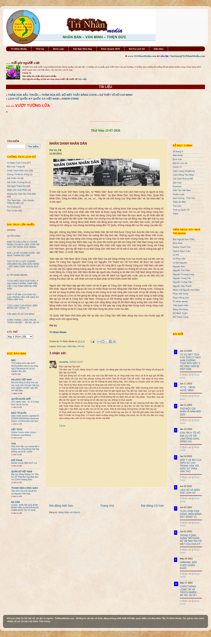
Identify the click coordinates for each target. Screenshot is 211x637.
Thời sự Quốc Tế (181, 210)
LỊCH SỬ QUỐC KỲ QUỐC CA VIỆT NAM (33, 98)
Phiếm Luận (178, 194)
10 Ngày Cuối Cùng (16, 163)
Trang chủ (107, 505)
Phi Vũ (53, 150)
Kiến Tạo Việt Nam (182, 190)
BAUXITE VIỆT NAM (21, 379)
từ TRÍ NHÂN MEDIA (17, 275)
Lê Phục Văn (179, 258)
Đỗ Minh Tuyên (180, 313)
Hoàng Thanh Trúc (182, 247)
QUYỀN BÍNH (13, 236)
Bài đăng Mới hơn (61, 505)
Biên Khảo (178, 155)
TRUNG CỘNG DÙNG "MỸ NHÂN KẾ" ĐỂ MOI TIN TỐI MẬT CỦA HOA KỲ (191, 539)
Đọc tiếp (82, 79)
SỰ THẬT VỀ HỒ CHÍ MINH (115, 94)
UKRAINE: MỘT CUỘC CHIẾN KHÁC (188, 565)
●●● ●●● (10, 106)
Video (175, 213)
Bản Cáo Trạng (14, 166)
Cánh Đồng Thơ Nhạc (183, 175)
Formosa (177, 186)
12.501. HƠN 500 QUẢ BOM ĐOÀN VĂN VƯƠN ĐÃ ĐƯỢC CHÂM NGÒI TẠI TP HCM (25, 507)
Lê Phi (176, 255)
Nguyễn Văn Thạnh (182, 286)
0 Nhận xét (186, 374)
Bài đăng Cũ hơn (152, 505)
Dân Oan (177, 182)
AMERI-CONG (70, 98)
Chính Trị (177, 167)
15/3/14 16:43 (76, 362)
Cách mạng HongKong (184, 171)
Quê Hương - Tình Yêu (184, 198)
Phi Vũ (81, 346)
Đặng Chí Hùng (180, 309)
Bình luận (61, 346)
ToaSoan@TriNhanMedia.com (187, 56)
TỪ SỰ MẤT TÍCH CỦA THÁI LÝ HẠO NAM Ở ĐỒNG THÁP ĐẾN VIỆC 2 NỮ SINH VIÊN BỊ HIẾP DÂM (22, 285)
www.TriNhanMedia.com (142, 56)
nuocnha (63, 362)
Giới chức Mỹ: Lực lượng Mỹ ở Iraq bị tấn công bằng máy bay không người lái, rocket (25, 449)
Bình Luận (58, 49)
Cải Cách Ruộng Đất (183, 178)
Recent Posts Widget (195, 610)
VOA (13, 443)
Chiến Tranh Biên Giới (18, 170)
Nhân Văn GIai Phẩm (17, 190)
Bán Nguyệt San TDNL (184, 239)
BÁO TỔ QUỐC (19, 413)
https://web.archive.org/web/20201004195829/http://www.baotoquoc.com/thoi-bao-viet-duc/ (25, 418)
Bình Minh (178, 243)
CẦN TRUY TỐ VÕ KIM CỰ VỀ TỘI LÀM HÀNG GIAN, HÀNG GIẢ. (190, 437)
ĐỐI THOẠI (16, 460)
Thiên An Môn (179, 202)
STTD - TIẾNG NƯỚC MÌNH (187, 389)
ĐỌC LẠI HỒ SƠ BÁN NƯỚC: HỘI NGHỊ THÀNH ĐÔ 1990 (23, 254)
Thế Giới (177, 206)
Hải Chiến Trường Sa (17, 182)
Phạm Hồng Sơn (181, 297)
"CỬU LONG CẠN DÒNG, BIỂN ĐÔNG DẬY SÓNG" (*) (22, 306)
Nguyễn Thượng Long (183, 274)
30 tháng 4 (178, 151)
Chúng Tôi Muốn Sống (18, 174)
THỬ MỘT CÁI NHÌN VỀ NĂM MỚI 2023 (190, 411)
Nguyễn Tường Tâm (182, 282)
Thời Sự (40, 49)
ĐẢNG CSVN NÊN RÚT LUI (24, 463)
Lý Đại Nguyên (180, 262)
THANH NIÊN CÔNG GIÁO (24, 488)
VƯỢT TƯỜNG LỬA (32, 105)
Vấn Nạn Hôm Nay (82, 49)
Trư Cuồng (12, 207)
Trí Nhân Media (19, 49)
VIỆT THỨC (17, 429)
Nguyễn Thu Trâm (181, 270)
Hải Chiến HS (13, 178)
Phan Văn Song (180, 293)
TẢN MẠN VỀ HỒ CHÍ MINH (20, 314)
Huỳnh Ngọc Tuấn (181, 251)
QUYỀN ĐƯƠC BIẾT (21, 399)
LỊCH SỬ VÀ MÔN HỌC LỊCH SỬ (190, 491)
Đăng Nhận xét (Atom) (69, 512)
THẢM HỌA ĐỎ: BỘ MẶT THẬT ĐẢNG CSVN (69, 94)
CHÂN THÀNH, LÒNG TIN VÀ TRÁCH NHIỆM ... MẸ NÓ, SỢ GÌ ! (23, 321)
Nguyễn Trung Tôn (182, 278)
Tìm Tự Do (12, 210)
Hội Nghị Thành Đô (16, 186)
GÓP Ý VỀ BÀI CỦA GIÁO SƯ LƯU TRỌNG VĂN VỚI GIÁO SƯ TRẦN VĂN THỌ (23, 297)
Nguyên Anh (179, 266)
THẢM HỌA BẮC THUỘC (23, 94)
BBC (13, 360)
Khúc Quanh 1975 (110, 49)
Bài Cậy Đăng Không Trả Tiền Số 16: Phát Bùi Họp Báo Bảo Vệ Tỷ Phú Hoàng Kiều (25, 477)
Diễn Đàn (158, 49)
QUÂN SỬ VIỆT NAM (21, 471)
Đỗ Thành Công (180, 317)
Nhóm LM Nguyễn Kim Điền (186, 290)
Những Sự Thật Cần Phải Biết (21, 194)
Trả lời (62, 426)
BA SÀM (15, 502)
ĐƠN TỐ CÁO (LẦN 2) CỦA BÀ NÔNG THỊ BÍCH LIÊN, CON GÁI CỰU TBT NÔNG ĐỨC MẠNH (23, 244)
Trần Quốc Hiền (180, 305)
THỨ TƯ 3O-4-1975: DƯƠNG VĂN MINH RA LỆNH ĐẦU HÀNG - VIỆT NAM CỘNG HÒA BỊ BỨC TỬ (23, 265)
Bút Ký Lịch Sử (137, 49)
